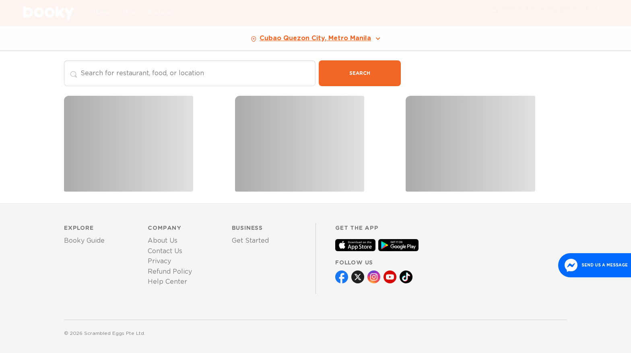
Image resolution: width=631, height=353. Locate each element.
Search (359, 73)
